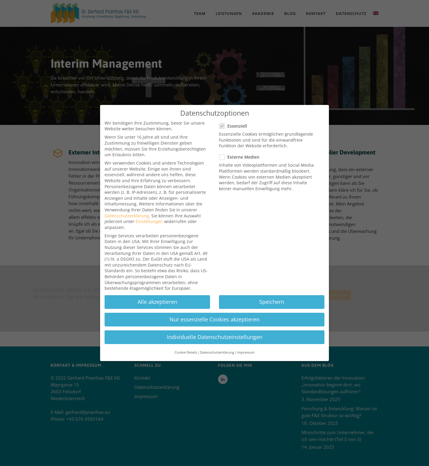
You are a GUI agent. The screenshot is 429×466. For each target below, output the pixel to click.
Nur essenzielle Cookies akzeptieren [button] (214, 304)
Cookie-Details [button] (186, 337)
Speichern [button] (271, 286)
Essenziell (235, 111)
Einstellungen (149, 206)
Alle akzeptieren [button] (157, 286)
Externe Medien (241, 142)
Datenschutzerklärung (127, 200)
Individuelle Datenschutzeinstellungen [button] (214, 321)
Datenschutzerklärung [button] (217, 337)
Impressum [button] (245, 337)
